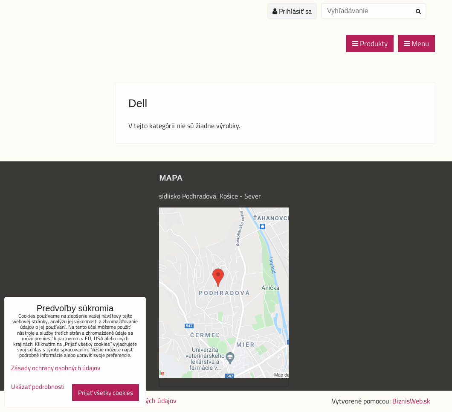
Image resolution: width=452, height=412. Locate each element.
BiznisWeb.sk (411, 401)
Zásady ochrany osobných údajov (55, 368)
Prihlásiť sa (292, 11)
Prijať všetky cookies (105, 392)
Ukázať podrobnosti (37, 387)
